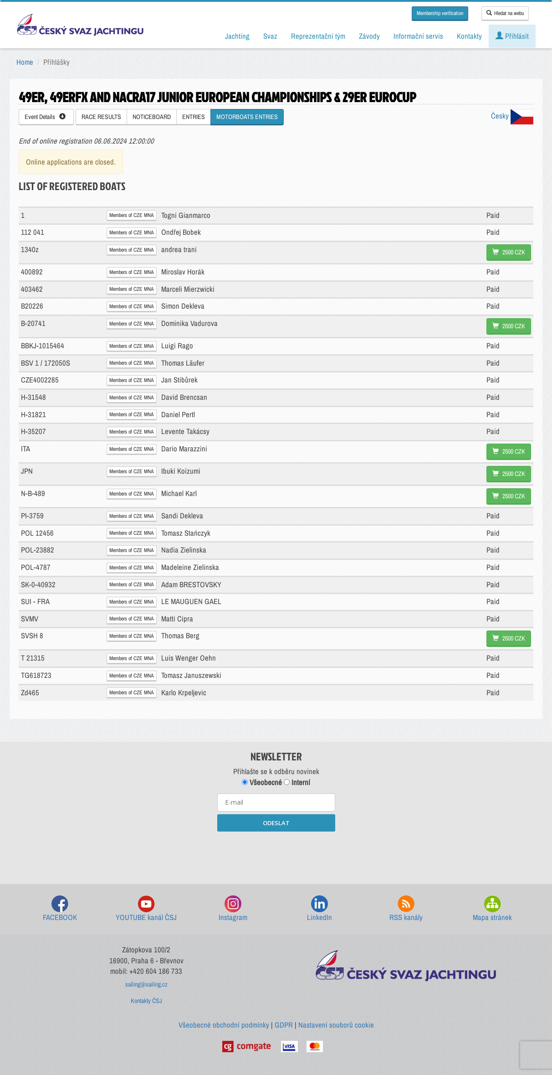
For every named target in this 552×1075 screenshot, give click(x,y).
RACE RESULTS (101, 117)
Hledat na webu (505, 13)
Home (24, 62)
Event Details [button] (45, 117)
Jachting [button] (237, 36)
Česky (512, 116)
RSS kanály (406, 908)
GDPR (284, 1025)
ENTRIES (193, 117)
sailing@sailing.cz (146, 984)
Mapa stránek (492, 908)
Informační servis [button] (418, 36)
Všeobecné (262, 782)
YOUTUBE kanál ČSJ (146, 908)
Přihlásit (512, 36)
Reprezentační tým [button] (318, 36)
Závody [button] (369, 36)
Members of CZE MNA (131, 215)
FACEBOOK (60, 908)
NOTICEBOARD (152, 117)
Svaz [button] (270, 36)
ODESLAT (276, 823)
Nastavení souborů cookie (336, 1025)
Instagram (233, 908)
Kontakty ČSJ (146, 1001)
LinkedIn (319, 908)
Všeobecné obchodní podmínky (224, 1025)
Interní (297, 782)
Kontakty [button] (469, 36)
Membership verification (440, 13)
